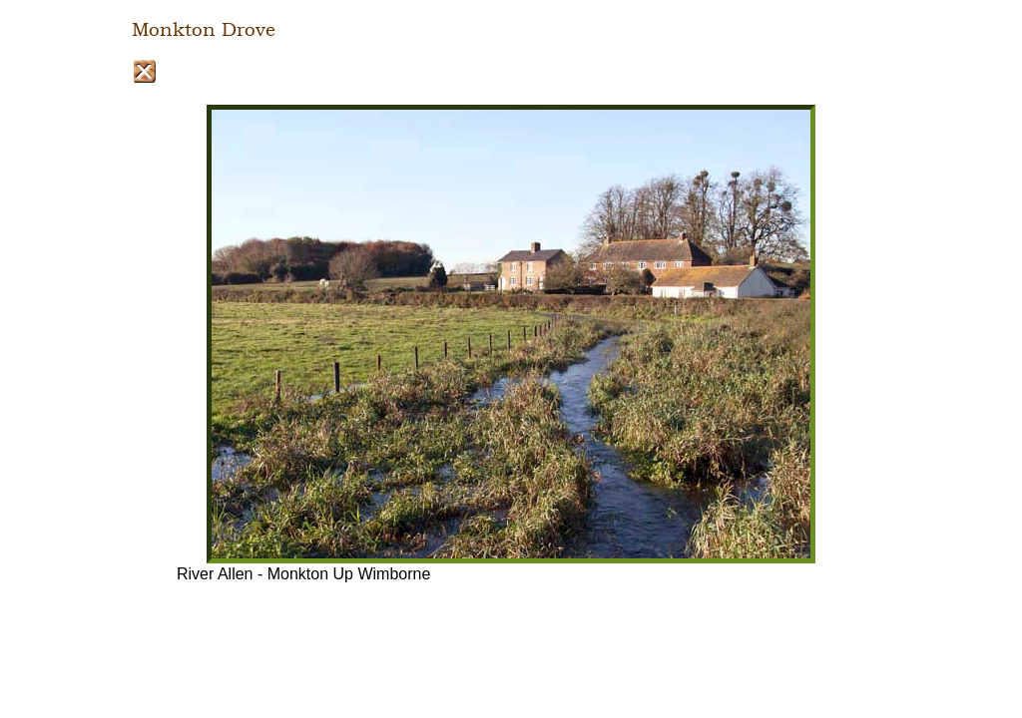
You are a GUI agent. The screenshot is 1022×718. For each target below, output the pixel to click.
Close (144, 71)
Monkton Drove (203, 30)
